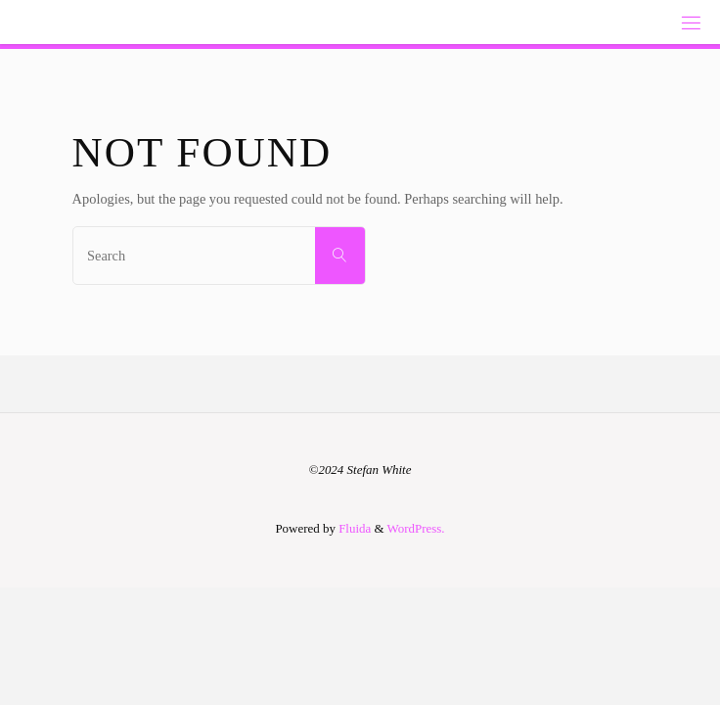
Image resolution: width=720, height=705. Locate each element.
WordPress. (416, 528)
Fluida (353, 528)
